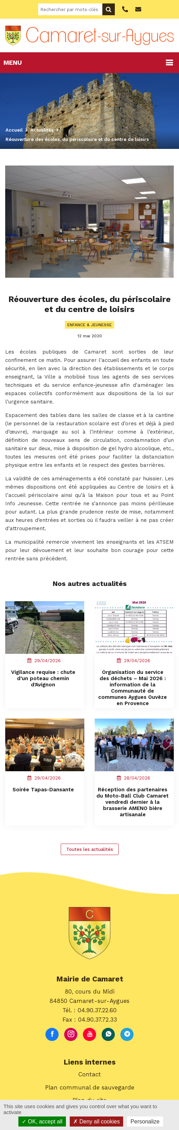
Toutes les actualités (89, 849)
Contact (89, 1074)
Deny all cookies (96, 1121)
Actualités (42, 130)
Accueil (14, 130)
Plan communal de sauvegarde (89, 1087)
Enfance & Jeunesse (89, 324)
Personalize (145, 1121)
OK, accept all (42, 1121)
